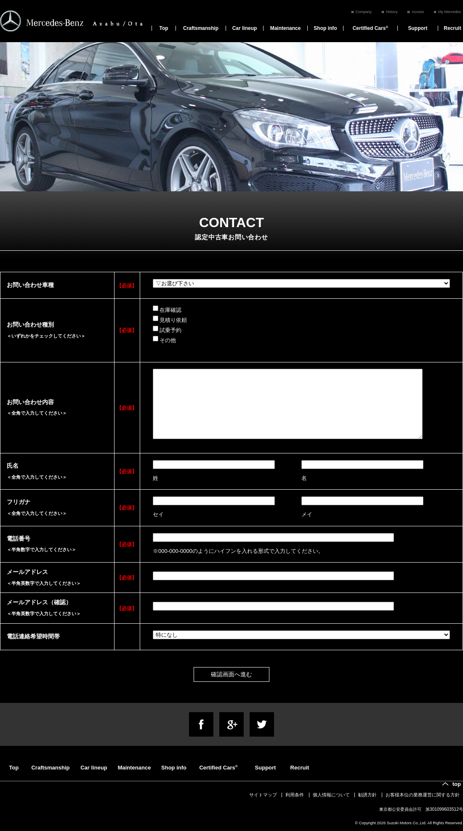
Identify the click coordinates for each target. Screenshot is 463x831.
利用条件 (294, 794)
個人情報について (331, 794)
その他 (164, 339)
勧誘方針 (367, 794)
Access (418, 12)
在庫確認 (167, 309)
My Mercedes (449, 12)
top (456, 784)
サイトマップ (263, 794)
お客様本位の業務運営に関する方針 (423, 794)
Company (364, 12)
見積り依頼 (170, 319)
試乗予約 (167, 329)
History (392, 12)
